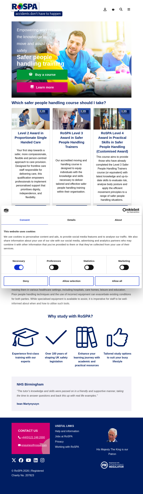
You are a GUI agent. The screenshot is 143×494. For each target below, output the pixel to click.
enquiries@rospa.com (32, 445)
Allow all (117, 281)
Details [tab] (71, 219)
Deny (26, 281)
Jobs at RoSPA (63, 436)
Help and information (67, 431)
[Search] (121, 9)
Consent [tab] (25, 219)
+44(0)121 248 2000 (31, 437)
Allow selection (72, 281)
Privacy (59, 441)
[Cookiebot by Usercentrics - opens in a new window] (125, 210)
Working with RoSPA (67, 446)
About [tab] (118, 219)
